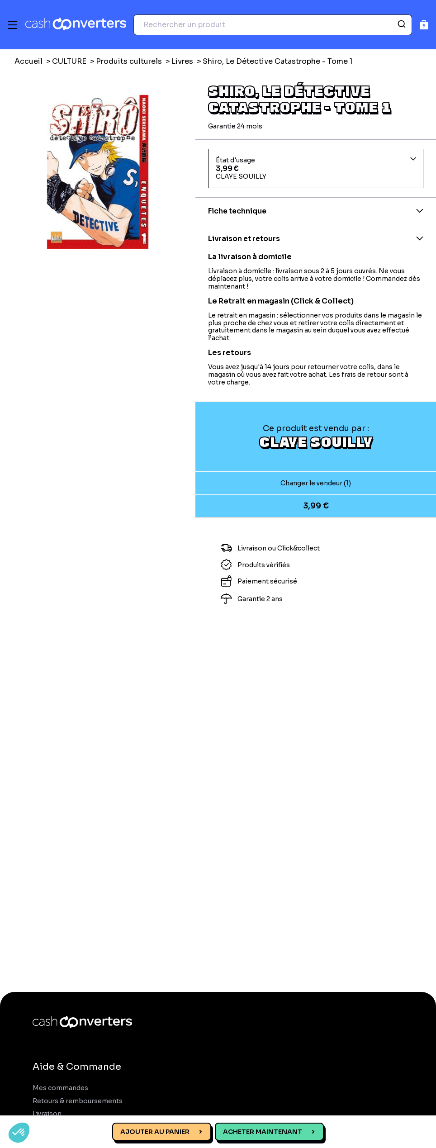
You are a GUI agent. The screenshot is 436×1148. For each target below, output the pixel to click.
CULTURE (69, 61)
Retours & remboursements (78, 1101)
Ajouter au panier (155, 1132)
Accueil (28, 61)
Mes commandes (60, 1088)
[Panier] (424, 24)
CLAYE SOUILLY (316, 441)
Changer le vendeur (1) (315, 483)
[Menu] (12, 24)
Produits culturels (129, 61)
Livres (182, 61)
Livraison (47, 1114)
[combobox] (272, 24)
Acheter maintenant (262, 1132)
